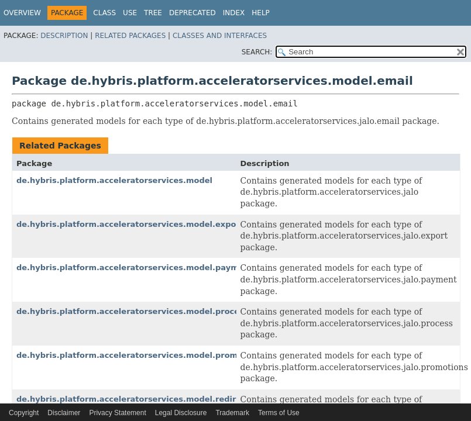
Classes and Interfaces (220, 36)
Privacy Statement (117, 413)
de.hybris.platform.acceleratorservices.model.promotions (140, 355)
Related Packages (130, 36)
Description (64, 36)
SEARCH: (257, 52)
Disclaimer (63, 413)
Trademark (232, 413)
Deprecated (192, 13)
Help (261, 13)
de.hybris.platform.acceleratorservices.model (114, 180)
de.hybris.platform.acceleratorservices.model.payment (134, 267)
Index (234, 13)
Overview (22, 13)
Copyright (24, 413)
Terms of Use (279, 413)
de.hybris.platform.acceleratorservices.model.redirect (132, 399)
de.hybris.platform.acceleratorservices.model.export (129, 224)
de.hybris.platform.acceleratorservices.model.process (132, 311)
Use (130, 13)
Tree (153, 13)
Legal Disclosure (181, 413)
